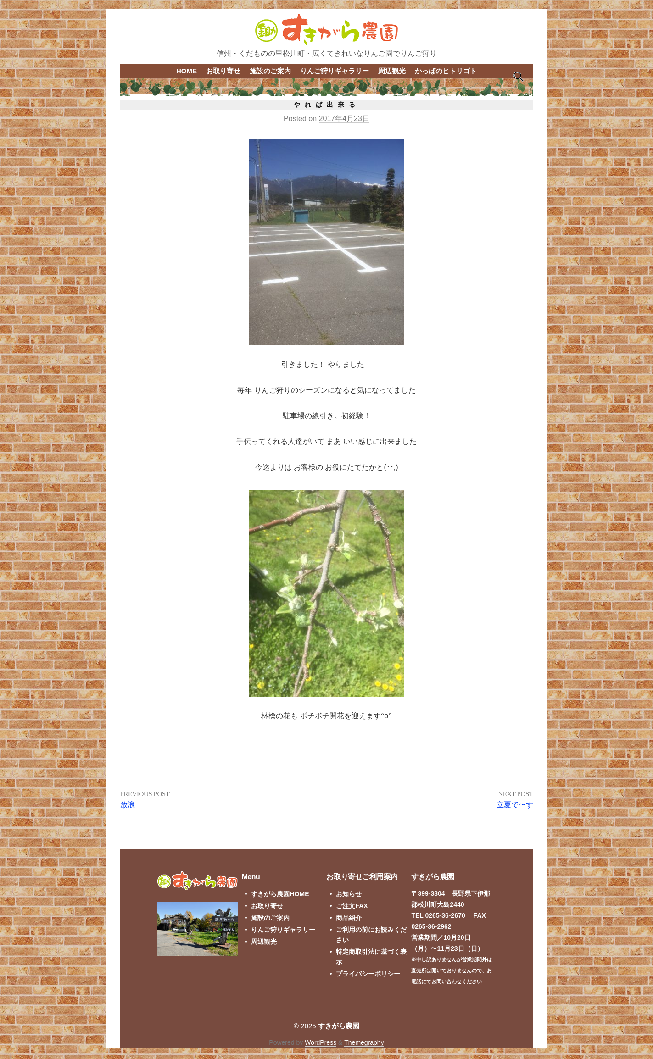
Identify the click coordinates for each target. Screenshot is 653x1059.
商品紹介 (349, 917)
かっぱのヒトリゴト (446, 71)
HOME (186, 71)
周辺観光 (392, 71)
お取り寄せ (223, 71)
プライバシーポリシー (368, 973)
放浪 (127, 805)
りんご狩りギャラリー (334, 71)
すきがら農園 (338, 1026)
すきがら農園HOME (280, 894)
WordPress (320, 1042)
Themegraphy (364, 1042)
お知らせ (349, 894)
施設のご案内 (270, 71)
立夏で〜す (515, 805)
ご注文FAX (352, 905)
